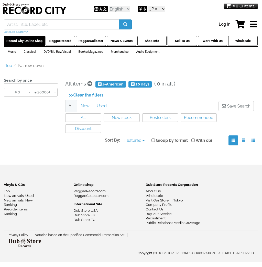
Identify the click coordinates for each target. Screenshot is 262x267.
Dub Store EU (85, 220)
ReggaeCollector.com (91, 196)
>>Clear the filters (86, 95)
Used (102, 105)
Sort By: (112, 140)
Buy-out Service (159, 214)
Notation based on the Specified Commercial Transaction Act (80, 235)
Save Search (236, 106)
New (85, 105)
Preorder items (16, 209)
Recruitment (156, 218)
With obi (201, 140)
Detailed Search (16, 32)
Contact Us (154, 209)
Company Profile (159, 204)
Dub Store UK (85, 215)
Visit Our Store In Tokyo (164, 200)
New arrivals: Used (19, 196)
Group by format (169, 140)
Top (7, 191)
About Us (153, 191)
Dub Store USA (86, 210)
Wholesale (154, 196)
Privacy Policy (18, 235)
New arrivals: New (18, 200)
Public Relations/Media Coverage (173, 223)
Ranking (10, 204)
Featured (134, 140)
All (71, 105)
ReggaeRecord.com (90, 191)
